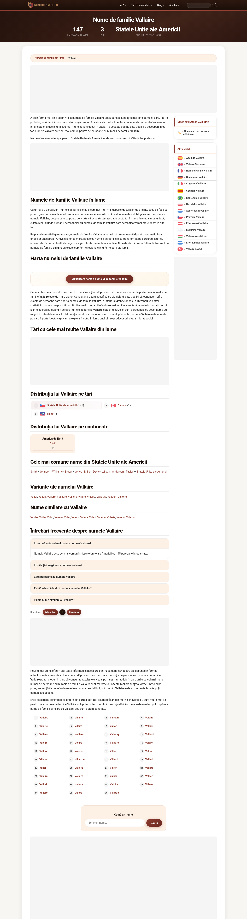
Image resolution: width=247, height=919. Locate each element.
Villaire (91, 496)
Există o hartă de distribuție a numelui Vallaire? (63, 588)
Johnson (45, 471)
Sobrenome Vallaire (197, 198)
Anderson (118, 471)
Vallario (149, 759)
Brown (68, 471)
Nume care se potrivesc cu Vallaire (196, 133)
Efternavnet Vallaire (197, 223)
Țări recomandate (140, 5)
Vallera (79, 767)
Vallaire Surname (195, 164)
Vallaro (51, 496)
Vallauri (111, 496)
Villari (148, 750)
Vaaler (34, 517)
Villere (148, 784)
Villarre (43, 725)
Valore (78, 792)
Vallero (149, 767)
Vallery (79, 776)
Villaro (43, 759)
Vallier (113, 776)
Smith (33, 471)
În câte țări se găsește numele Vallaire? (58, 565)
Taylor (129, 471)
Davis (96, 471)
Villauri (114, 759)
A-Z (122, 5)
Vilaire (82, 496)
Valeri (92, 517)
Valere (84, 517)
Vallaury (101, 496)
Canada (122, 405)
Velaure (114, 742)
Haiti (50, 413)
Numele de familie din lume (49, 58)
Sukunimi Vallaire (195, 229)
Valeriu (130, 517)
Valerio (120, 517)
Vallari (42, 496)
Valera (75, 517)
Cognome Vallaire (196, 183)
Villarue (114, 792)
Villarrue (79, 759)
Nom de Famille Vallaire (199, 170)
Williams (57, 471)
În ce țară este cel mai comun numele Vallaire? (62, 543)
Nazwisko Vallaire (196, 204)
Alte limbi (174, 5)
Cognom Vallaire (195, 190)
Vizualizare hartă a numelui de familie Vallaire (100, 278)
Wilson (106, 471)
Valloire (122, 496)
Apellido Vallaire (195, 158)
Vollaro (43, 792)
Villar (113, 750)
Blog (159, 5)
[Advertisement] (123, 89)
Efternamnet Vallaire (197, 242)
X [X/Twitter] (62, 612)
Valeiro (58, 517)
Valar (50, 517)
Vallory (79, 784)
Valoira (114, 784)
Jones (78, 471)
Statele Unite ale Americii (62, 405)
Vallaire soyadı (194, 249)
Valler (42, 767)
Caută (154, 822)
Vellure (43, 750)
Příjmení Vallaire (195, 217)
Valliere (72, 496)
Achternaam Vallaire (197, 210)
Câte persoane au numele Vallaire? (55, 577)
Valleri (113, 767)
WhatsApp (50, 612)
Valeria (101, 517)
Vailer (42, 517)
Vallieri (149, 776)
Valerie (111, 517)
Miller (87, 471)
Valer (67, 517)
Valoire (149, 717)
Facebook (74, 612)
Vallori (43, 784)
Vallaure (62, 496)
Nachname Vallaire (196, 177)
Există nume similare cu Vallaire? (54, 600)
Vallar (33, 496)
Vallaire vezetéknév (197, 236)
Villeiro (43, 776)
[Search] (199, 5)
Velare (78, 742)
